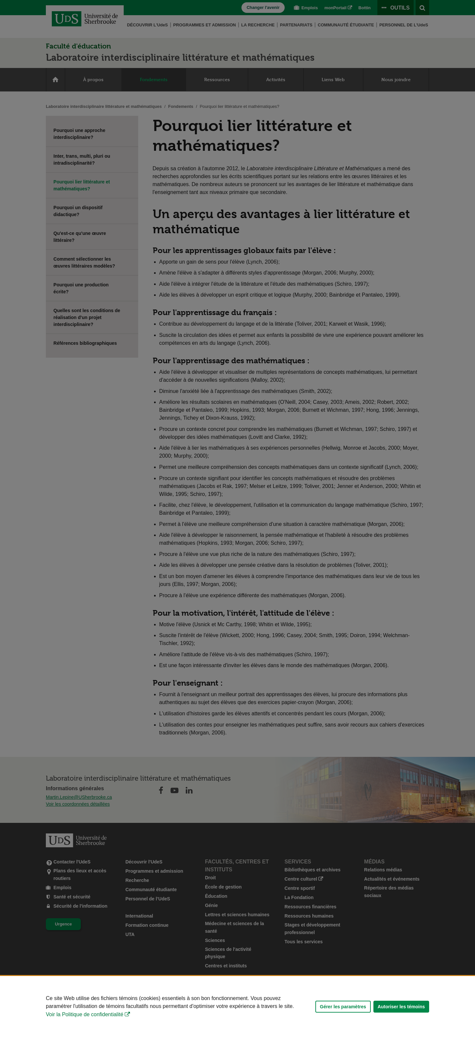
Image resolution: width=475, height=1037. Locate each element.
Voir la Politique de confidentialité (84, 1014)
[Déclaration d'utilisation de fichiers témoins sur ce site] (237, 1006)
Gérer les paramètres (343, 1006)
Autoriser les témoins (401, 1006)
